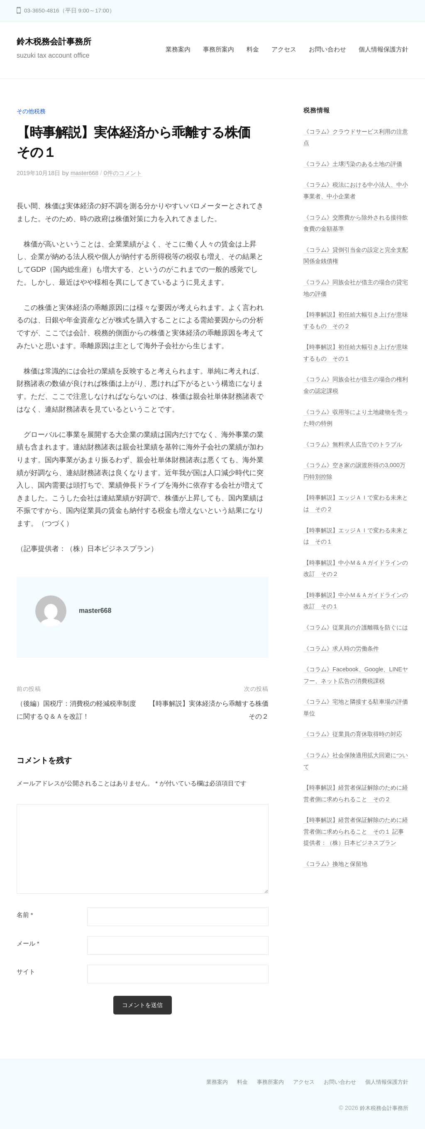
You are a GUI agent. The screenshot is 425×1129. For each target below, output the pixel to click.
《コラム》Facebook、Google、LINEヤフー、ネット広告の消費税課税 (354, 714)
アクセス (283, 49)
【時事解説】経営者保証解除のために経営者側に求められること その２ (353, 855)
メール (28, 943)
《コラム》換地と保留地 (337, 942)
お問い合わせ (327, 49)
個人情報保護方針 (383, 49)
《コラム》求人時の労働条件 (343, 681)
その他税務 (32, 111)
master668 (89, 172)
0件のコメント (129, 172)
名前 (25, 914)
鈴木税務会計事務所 (58, 41)
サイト (26, 971)
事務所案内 (218, 49)
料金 (253, 49)
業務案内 (178, 49)
